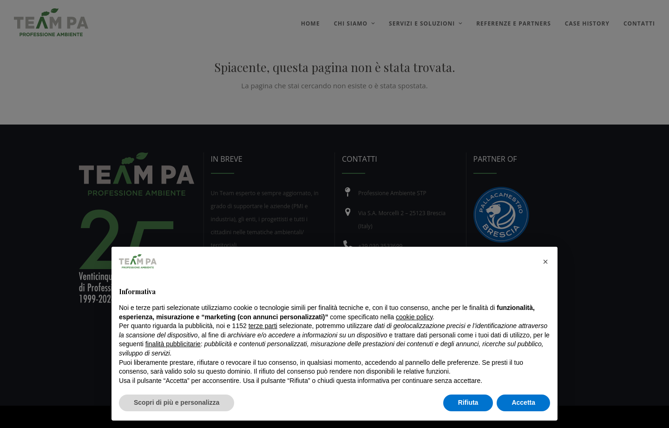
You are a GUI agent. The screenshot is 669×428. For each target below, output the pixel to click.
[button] (545, 261)
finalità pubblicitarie (173, 344)
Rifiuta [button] (468, 402)
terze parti (263, 325)
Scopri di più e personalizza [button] (176, 402)
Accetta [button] (523, 402)
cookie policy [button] (414, 317)
